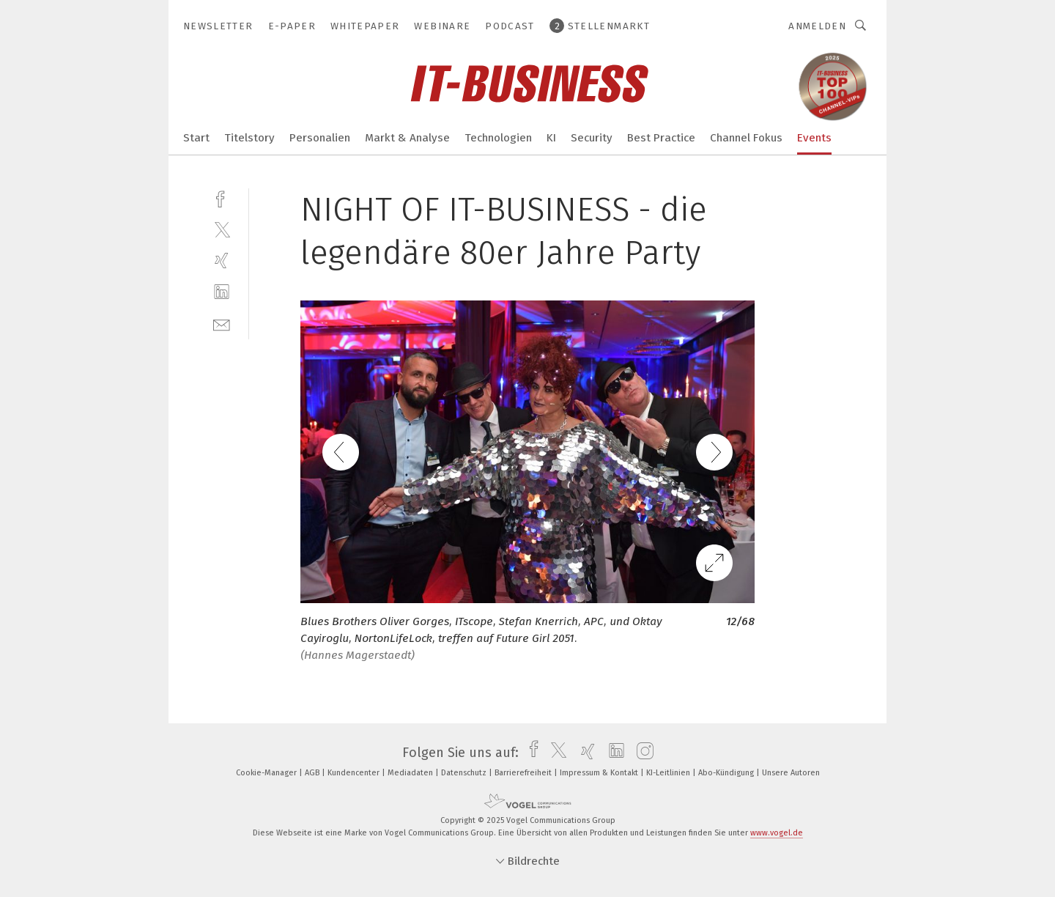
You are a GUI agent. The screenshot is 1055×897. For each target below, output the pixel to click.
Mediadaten (411, 773)
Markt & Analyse (407, 137)
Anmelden (817, 26)
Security (591, 137)
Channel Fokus (746, 137)
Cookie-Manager (267, 773)
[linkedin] (221, 292)
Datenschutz (465, 773)
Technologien (498, 137)
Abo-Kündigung (727, 773)
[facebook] (221, 197)
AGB (313, 773)
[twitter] (221, 229)
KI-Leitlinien (669, 773)
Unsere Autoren (791, 773)
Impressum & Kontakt (600, 773)
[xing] (221, 260)
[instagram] (641, 753)
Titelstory (249, 137)
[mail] (221, 323)
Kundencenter (354, 773)
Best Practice (661, 137)
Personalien (319, 137)
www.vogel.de (776, 833)
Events (814, 137)
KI (551, 137)
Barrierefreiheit (524, 773)
